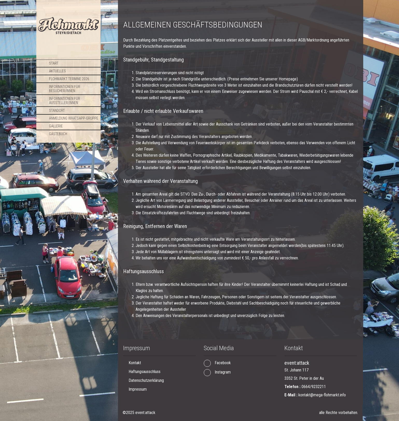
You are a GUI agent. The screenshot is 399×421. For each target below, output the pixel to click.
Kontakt (135, 362)
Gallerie (56, 126)
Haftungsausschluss (144, 371)
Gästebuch (58, 134)
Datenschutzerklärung (146, 380)
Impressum (138, 389)
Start (53, 63)
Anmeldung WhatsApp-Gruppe (73, 118)
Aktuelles (57, 71)
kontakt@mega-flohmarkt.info (322, 394)
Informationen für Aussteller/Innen (64, 100)
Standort (57, 110)
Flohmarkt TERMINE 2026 (69, 79)
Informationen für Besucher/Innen (64, 89)
